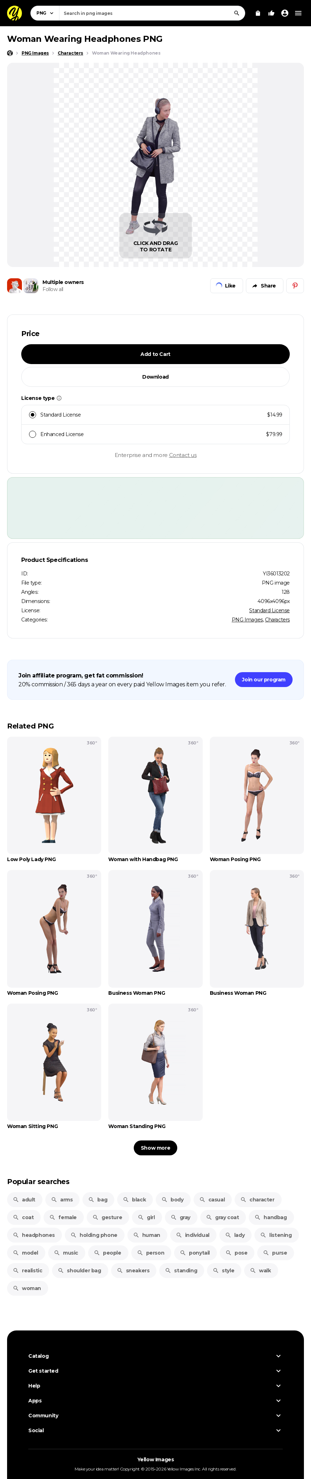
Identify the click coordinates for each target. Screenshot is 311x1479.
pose (236, 1253)
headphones (34, 1235)
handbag (270, 1217)
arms (62, 1199)
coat (23, 1217)
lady (234, 1235)
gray (180, 1217)
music (66, 1253)
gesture (107, 1217)
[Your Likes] (271, 13)
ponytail (195, 1253)
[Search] (236, 13)
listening (276, 1235)
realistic (27, 1270)
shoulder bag (79, 1270)
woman (27, 1288)
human (146, 1235)
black (134, 1199)
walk (260, 1270)
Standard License (269, 610)
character (257, 1199)
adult (24, 1199)
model (25, 1253)
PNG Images (247, 619)
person (151, 1253)
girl (146, 1217)
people (107, 1253)
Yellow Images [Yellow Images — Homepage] (155, 1459)
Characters (277, 619)
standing (181, 1270)
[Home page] (10, 53)
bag (97, 1199)
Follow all (52, 289)
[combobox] (152, 13)
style (223, 1270)
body (172, 1199)
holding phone (93, 1235)
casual (212, 1199)
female (63, 1217)
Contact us (183, 455)
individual (192, 1235)
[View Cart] (258, 13)
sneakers (133, 1270)
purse (275, 1253)
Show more (155, 1148)
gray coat (222, 1217)
